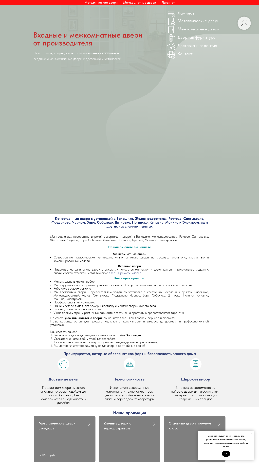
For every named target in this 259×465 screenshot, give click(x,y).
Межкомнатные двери (199, 28)
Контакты (186, 53)
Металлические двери (199, 20)
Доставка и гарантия (197, 45)
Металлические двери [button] (101, 2)
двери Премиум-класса (125, 273)
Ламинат (168, 2)
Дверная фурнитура (197, 37)
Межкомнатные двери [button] (139, 2)
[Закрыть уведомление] (251, 433)
